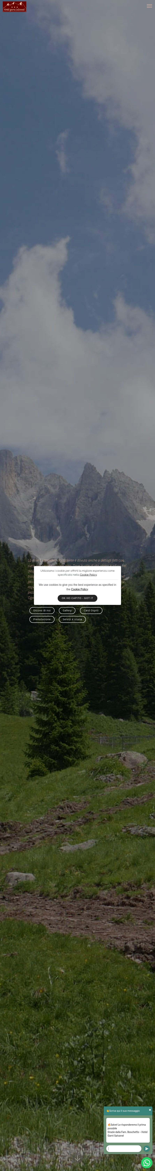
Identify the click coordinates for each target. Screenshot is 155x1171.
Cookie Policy (88, 574)
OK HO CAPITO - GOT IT (77, 598)
